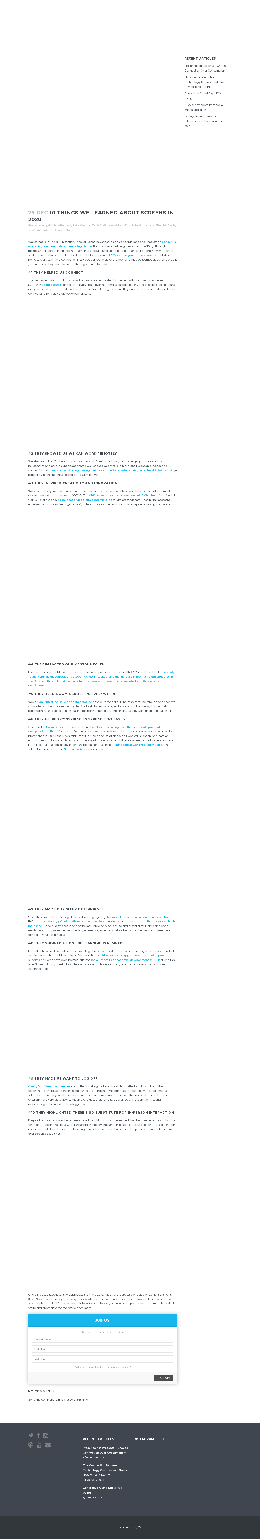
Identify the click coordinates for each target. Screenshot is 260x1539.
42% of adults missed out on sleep (82, 921)
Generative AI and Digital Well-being (104, 1490)
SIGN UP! (164, 1377)
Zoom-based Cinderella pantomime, (83, 500)
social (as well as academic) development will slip (125, 960)
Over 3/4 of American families (49, 1086)
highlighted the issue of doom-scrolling (64, 702)
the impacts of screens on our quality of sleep (138, 917)
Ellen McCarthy (166, 225)
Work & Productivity (137, 225)
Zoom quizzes (51, 284)
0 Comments (39, 230)
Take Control (81, 225)
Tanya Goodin (55, 727)
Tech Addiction (102, 225)
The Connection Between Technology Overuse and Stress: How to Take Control (206, 82)
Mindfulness (62, 225)
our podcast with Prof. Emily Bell (137, 744)
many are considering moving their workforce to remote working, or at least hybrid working (112, 470)
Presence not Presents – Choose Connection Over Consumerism (105, 1450)
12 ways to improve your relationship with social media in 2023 (205, 121)
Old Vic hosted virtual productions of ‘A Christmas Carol (127, 495)
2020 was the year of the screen (131, 255)
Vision (118, 225)
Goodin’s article (74, 749)
